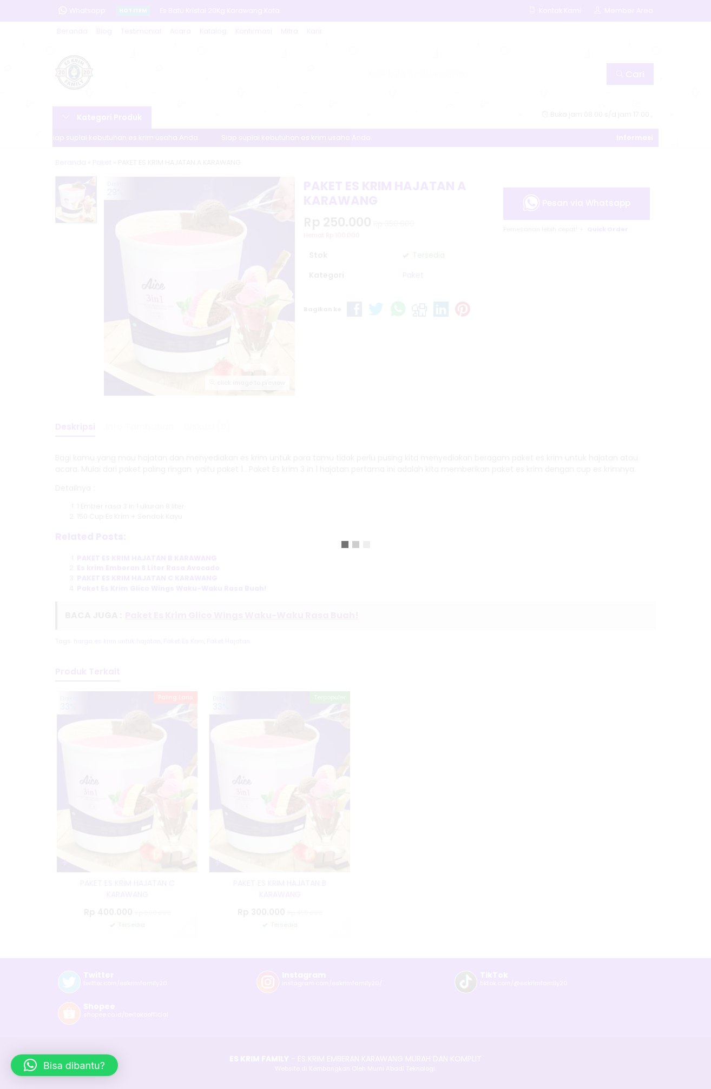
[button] (64, 1065)
